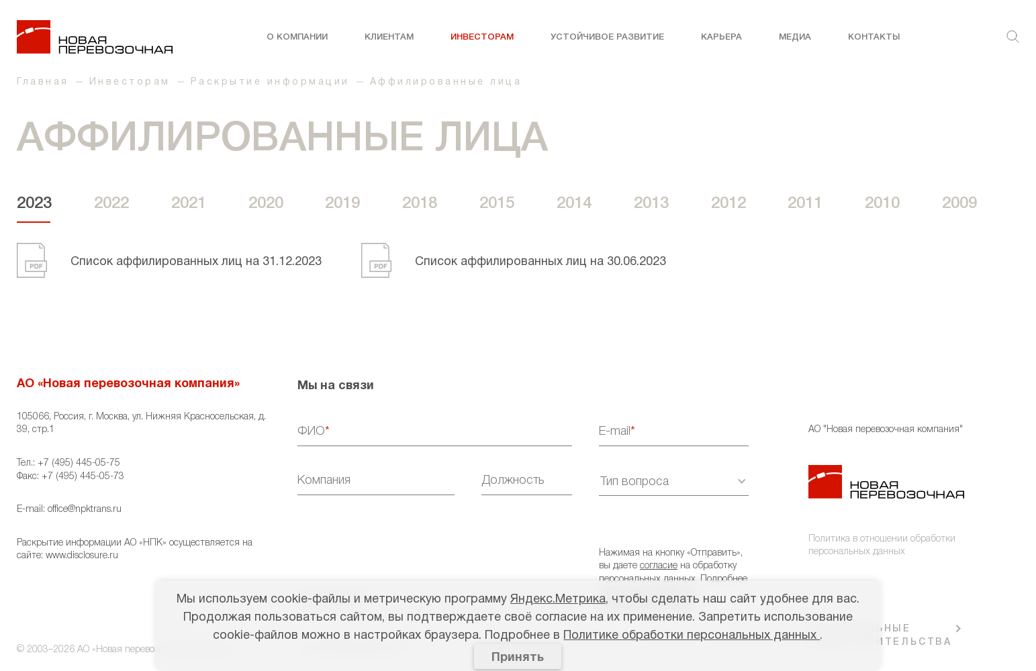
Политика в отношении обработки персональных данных (881, 546)
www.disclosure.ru (82, 556)
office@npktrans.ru (85, 509)
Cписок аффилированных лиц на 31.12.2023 (196, 262)
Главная (43, 82)
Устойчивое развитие (607, 37)
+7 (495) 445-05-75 (79, 463)
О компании (297, 37)
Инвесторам (482, 37)
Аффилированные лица (446, 82)
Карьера (721, 37)
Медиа (795, 37)
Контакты (874, 37)
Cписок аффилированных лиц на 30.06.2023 (540, 262)
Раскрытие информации (270, 82)
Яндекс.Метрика (558, 599)
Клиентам (389, 37)
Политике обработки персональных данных (691, 635)
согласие (658, 566)
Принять (517, 658)
